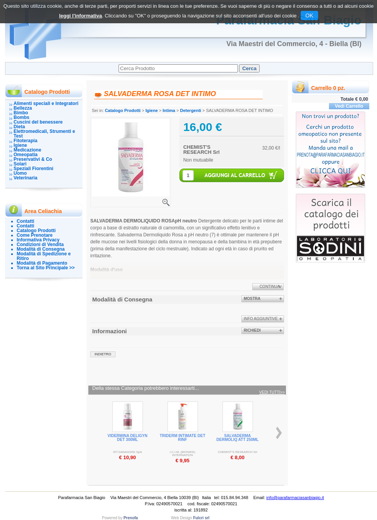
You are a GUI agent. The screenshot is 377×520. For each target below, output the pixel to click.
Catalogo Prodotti (36, 230)
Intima (169, 110)
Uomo (20, 173)
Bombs (21, 117)
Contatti (25, 221)
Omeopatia (26, 154)
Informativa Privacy (38, 240)
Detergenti (190, 110)
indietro (103, 354)
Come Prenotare (35, 235)
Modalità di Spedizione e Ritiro (44, 256)
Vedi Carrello (349, 106)
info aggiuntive (261, 319)
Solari (20, 164)
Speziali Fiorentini (33, 168)
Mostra (252, 298)
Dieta (19, 126)
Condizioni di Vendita (40, 244)
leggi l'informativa (80, 16)
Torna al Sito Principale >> (46, 267)
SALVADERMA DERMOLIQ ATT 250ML (238, 438)
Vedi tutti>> (272, 392)
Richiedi (252, 330)
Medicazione (27, 150)
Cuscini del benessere (38, 122)
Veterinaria (25, 178)
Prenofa (131, 518)
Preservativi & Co (33, 159)
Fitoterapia (25, 140)
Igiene (20, 145)
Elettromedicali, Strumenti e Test (44, 134)
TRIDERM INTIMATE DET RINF (182, 438)
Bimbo (21, 112)
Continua (270, 286)
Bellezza (23, 108)
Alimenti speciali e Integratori (46, 103)
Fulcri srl (201, 518)
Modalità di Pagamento (42, 263)
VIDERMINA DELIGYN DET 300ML (128, 438)
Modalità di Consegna (41, 249)
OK (309, 15)
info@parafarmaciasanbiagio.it (295, 497)
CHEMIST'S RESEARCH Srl (201, 149)
